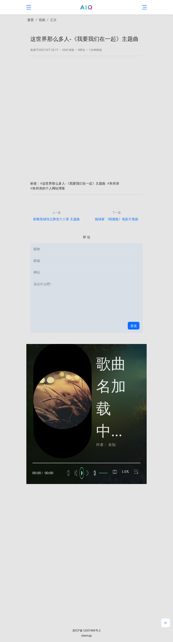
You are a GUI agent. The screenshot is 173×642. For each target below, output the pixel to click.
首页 (30, 20)
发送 (133, 325)
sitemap (86, 636)
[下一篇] (116, 216)
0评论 (81, 50)
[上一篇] (56, 216)
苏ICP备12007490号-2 (87, 630)
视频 (42, 20)
